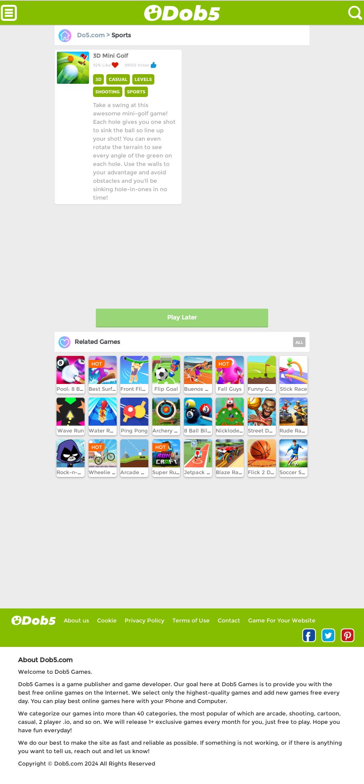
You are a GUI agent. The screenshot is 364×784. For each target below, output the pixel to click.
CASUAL (118, 79)
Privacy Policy (144, 620)
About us (76, 620)
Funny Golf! (262, 389)
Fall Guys (230, 389)
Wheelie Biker (107, 472)
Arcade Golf (136, 472)
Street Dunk (263, 430)
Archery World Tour (177, 430)
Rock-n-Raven (75, 472)
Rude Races (294, 430)
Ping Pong (134, 430)
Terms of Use (191, 620)
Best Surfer (103, 389)
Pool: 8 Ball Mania (80, 389)
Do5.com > (85, 35)
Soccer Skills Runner (305, 472)
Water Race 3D (108, 430)
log (33, 620)
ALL (299, 342)
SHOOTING (107, 92)
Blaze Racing (233, 472)
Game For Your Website (281, 620)
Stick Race (293, 389)
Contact (229, 620)
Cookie (107, 620)
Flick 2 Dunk (264, 472)
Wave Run (70, 430)
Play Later (182, 317)
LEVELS (143, 79)
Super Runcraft (171, 472)
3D (98, 79)
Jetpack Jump (202, 472)
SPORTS (136, 92)
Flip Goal (166, 389)
